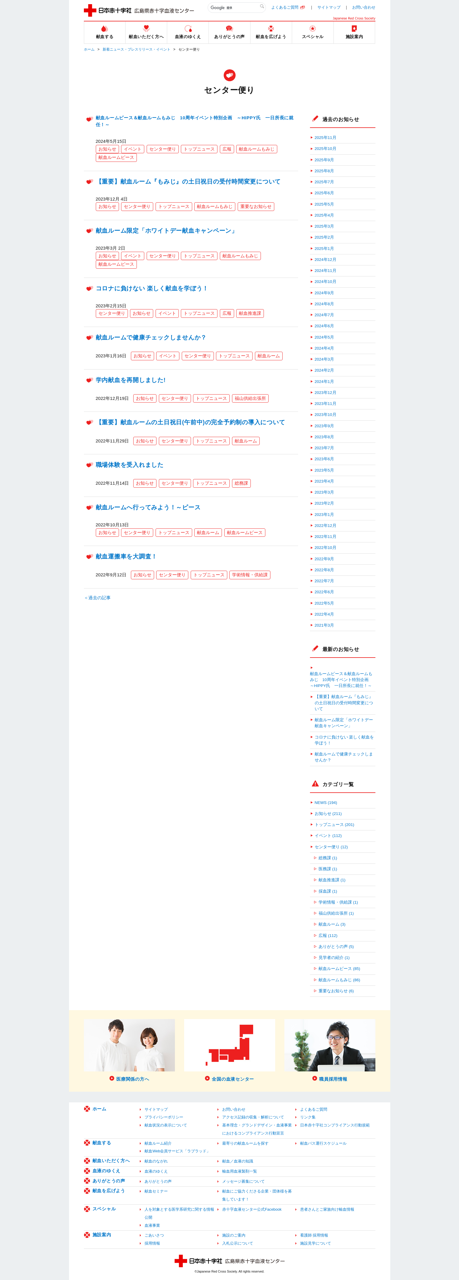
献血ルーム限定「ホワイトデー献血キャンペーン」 (167, 230)
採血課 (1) (328, 891)
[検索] (237, 7)
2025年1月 (324, 248)
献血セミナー (156, 1191)
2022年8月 (324, 570)
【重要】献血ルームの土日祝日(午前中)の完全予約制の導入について (190, 422)
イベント (133, 148)
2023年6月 (324, 459)
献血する (102, 1142)
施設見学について (315, 1243)
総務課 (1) (328, 858)
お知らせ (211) (328, 813)
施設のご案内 (233, 1235)
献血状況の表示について (166, 1125)
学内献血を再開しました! (131, 380)
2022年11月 (325, 536)
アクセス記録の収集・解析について (253, 1117)
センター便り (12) (331, 847)
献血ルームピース (116, 157)
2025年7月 (324, 182)
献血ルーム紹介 (158, 1143)
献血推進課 (250, 313)
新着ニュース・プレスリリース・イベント (136, 49)
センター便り (162, 148)
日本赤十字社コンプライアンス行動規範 (335, 1125)
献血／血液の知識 (237, 1161)
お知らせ (107, 148)
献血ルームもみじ (257, 148)
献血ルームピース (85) (339, 968)
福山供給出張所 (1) (336, 913)
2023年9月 (324, 426)
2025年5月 (324, 204)
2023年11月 (325, 403)
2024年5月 (324, 337)
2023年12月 (325, 392)
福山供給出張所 (250, 398)
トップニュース (199, 148)
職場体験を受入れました (130, 464)
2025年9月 (324, 160)
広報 (227, 148)
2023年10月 (325, 414)
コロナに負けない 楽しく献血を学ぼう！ (152, 288)
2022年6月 (324, 592)
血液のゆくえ (107, 1170)
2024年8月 (324, 304)
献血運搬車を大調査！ (127, 556)
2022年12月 (325, 525)
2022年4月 (324, 614)
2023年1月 (324, 514)
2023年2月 (324, 503)
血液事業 (152, 1225)
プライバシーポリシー (164, 1117)
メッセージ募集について (243, 1181)
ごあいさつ (154, 1235)
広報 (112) (328, 935)
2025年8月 (324, 171)
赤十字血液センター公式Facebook (251, 1209)
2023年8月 (324, 437)
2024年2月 (324, 370)
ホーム (89, 49)
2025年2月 (324, 237)
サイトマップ (329, 7)
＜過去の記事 (97, 597)
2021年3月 (324, 625)
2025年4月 (324, 215)
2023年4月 (324, 481)
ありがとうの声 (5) (336, 946)
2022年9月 (324, 559)
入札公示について (237, 1243)
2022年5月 (324, 603)
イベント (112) (328, 835)
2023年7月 (324, 448)
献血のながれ (156, 1161)
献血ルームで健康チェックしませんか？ (151, 337)
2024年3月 (324, 359)
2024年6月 (324, 326)
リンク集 (308, 1117)
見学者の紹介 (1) (334, 957)
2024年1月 (324, 381)
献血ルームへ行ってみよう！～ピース (148, 507)
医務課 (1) (328, 869)
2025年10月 (325, 148)
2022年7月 (324, 581)
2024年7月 (324, 315)
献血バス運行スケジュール (323, 1143)
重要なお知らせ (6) (336, 991)
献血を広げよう (109, 1190)
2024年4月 (324, 348)
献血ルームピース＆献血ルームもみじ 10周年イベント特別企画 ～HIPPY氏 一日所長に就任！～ (341, 680)
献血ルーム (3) (332, 924)
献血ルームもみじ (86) (339, 980)
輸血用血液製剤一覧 (239, 1171)
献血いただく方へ (111, 1160)
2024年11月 (325, 270)
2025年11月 (325, 137)
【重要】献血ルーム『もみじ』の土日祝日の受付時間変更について (188, 181)
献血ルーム (269, 355)
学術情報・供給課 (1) (338, 902)
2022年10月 (325, 547)
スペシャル (104, 1208)
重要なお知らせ (256, 206)
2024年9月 (324, 293)
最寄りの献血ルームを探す (245, 1143)
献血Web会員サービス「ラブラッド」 (177, 1151)
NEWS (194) (326, 802)
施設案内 (102, 1234)
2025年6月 (324, 193)
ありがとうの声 (109, 1180)
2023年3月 (324, 492)
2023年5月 (324, 470)
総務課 (241, 483)
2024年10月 (325, 281)
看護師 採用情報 (314, 1235)
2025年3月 (324, 226)
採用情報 (152, 1243)
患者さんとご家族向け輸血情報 (327, 1209)
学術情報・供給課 (250, 574)
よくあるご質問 (284, 7)
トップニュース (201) (334, 824)
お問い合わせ (363, 7)
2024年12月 (325, 259)
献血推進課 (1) (332, 880)
